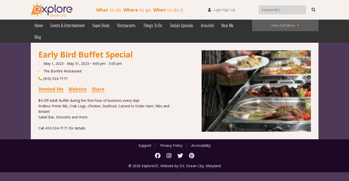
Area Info (207, 25)
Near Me (227, 25)
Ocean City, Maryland (203, 165)
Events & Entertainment (67, 25)
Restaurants (126, 25)
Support (145, 145)
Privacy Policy (171, 145)
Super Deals (101, 25)
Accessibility (201, 145)
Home (39, 25)
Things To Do (152, 25)
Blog (38, 37)
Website (77, 89)
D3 (181, 165)
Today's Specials (181, 25)
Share (98, 89)
